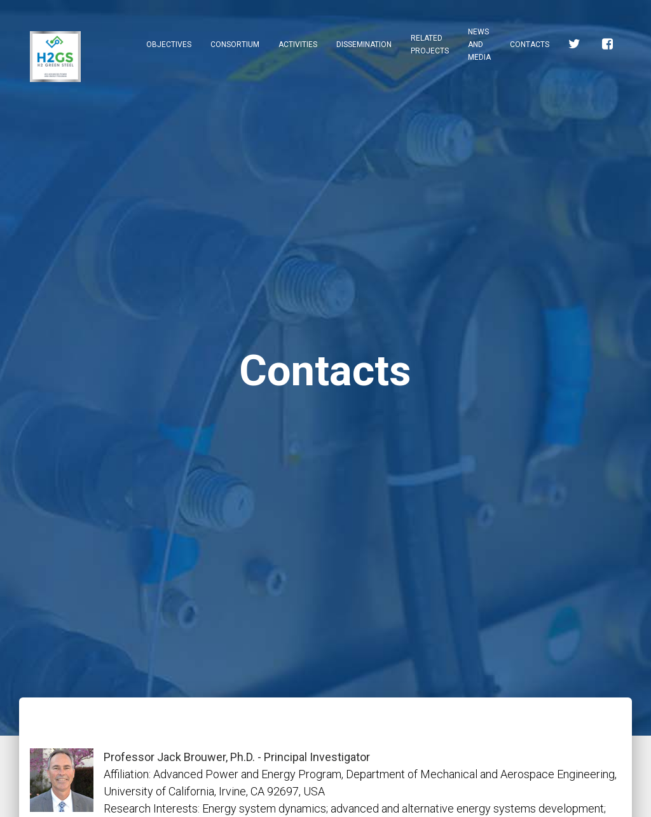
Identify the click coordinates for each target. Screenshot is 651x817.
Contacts (529, 44)
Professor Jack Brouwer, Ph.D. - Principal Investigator (237, 757)
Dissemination (364, 44)
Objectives (168, 44)
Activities (297, 44)
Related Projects (430, 44)
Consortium (234, 44)
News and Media (479, 44)
